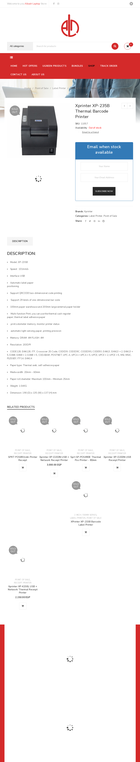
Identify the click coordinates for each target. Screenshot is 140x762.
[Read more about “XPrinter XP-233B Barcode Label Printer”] (85, 532)
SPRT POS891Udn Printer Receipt (22, 458)
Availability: (81, 127)
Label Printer (59, 88)
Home (28, 88)
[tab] (20, 241)
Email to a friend (90, 132)
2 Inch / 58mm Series (85, 515)
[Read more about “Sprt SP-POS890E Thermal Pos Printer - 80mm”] (85, 467)
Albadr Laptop (32, 3)
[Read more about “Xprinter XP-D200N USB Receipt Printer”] (117, 467)
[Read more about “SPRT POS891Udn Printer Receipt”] (22, 467)
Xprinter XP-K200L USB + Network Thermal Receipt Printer (22, 589)
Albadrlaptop (47, 700)
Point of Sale (41, 88)
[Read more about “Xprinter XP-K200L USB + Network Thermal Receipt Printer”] (22, 606)
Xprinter (88, 211)
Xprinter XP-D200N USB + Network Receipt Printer (54, 458)
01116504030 (28, 676)
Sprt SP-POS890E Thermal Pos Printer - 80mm (85, 458)
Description (20, 241)
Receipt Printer (23, 453)
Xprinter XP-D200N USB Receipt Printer (117, 458)
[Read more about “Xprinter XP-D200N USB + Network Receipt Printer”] (54, 473)
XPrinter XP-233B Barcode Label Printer (86, 523)
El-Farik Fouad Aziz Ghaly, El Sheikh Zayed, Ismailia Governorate (25, 686)
